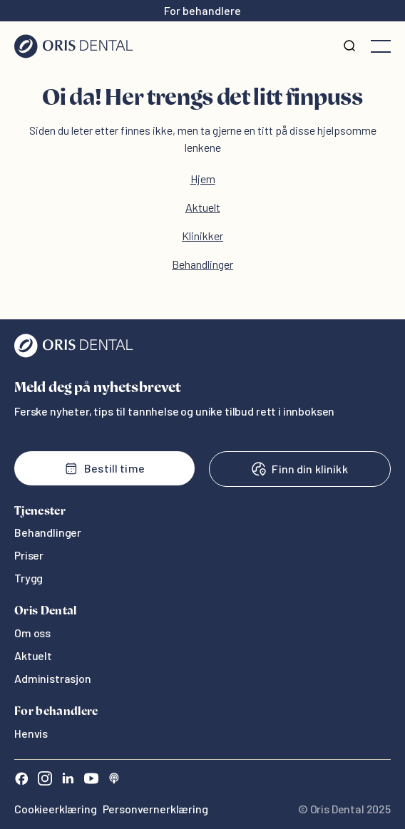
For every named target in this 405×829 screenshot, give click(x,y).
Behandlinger (202, 264)
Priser (28, 555)
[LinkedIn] (68, 780)
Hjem (202, 178)
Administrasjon (52, 678)
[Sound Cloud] (114, 780)
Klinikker (202, 235)
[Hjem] (73, 46)
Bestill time (104, 468)
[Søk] (349, 46)
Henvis (31, 733)
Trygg (28, 578)
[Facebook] (21, 780)
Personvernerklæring (155, 808)
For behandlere (202, 10)
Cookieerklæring (55, 808)
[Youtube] (91, 780)
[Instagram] (45, 780)
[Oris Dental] (73, 354)
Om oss (32, 632)
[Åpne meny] (381, 46)
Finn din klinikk (299, 469)
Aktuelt (202, 207)
